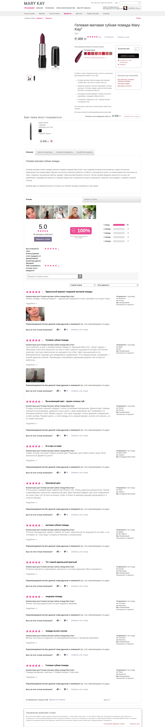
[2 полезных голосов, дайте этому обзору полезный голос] (58, 620)
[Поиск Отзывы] (80, 276)
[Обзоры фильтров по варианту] (117, 285)
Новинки (106, 13)
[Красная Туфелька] (103, 54)
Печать (138, 18)
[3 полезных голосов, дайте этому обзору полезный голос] (58, 551)
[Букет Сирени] (92, 54)
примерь (123, 64)
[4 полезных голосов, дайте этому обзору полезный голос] (58, 514)
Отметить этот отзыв (79, 330)
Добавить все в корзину (132, 116)
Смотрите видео (124, 83)
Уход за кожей (29, 13)
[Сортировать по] (83, 285)
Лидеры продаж (93, 13)
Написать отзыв (123, 37)
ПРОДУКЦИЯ (29, 8)
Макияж (42, 13)
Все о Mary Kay (95, 3)
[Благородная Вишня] (48, 47)
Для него (79, 13)
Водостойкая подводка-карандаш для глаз (46, 125)
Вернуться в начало (57, 700)
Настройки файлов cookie (114, 724)
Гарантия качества (106, 3)
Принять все (135, 724)
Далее (107, 700)
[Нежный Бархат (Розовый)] (110, 54)
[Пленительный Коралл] (107, 54)
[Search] (130, 3)
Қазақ (116, 3)
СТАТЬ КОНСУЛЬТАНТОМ (65, 8)
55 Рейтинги (109, 37)
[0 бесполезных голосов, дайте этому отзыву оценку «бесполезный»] (65, 329)
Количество (123, 49)
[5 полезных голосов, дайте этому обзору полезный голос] (58, 472)
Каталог (39, 8)
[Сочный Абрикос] (96, 54)
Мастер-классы (83, 8)
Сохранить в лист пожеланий (126, 61)
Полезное (49, 8)
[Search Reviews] (55, 276)
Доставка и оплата (124, 86)
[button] (35, 314)
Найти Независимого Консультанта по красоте (112, 7)
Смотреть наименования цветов (94, 57)
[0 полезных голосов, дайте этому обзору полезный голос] (58, 329)
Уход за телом (54, 13)
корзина (134, 8)
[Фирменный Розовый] (99, 54)
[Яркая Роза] (89, 54)
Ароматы (67, 13)
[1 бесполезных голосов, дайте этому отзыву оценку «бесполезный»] (65, 551)
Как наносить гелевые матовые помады (126, 80)
